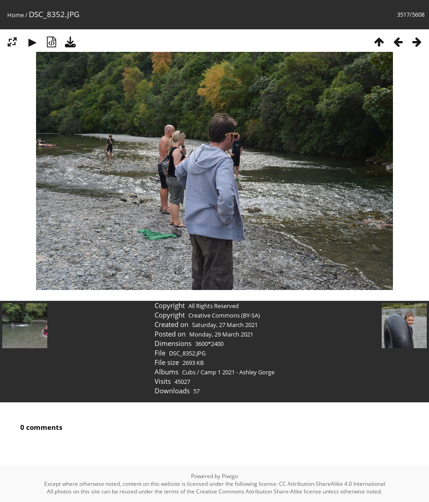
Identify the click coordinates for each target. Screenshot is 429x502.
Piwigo (230, 476)
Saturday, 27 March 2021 (225, 325)
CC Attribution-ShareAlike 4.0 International (332, 484)
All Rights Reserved (213, 306)
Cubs (189, 372)
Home (15, 15)
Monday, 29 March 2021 (221, 334)
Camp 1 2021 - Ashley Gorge (237, 372)
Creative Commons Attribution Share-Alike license (258, 491)
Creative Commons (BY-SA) (224, 315)
